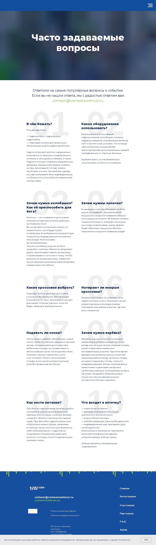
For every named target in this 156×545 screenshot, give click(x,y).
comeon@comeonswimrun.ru (78, 101)
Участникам (127, 505)
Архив (123, 529)
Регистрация (128, 496)
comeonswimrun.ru (47, 500)
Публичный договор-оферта (63, 511)
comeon (40, 497)
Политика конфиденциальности (65, 515)
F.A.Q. (123, 521)
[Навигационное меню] (150, 5)
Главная (124, 488)
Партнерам (127, 513)
